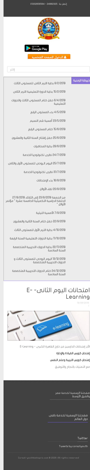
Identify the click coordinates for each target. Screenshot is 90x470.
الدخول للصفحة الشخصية (45, 57)
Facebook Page (55, 464)
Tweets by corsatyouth (69, 446)
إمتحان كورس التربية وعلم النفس (66, 360)
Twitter (51, 48)
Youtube (57, 48)
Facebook (69, 48)
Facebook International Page (63, 48)
